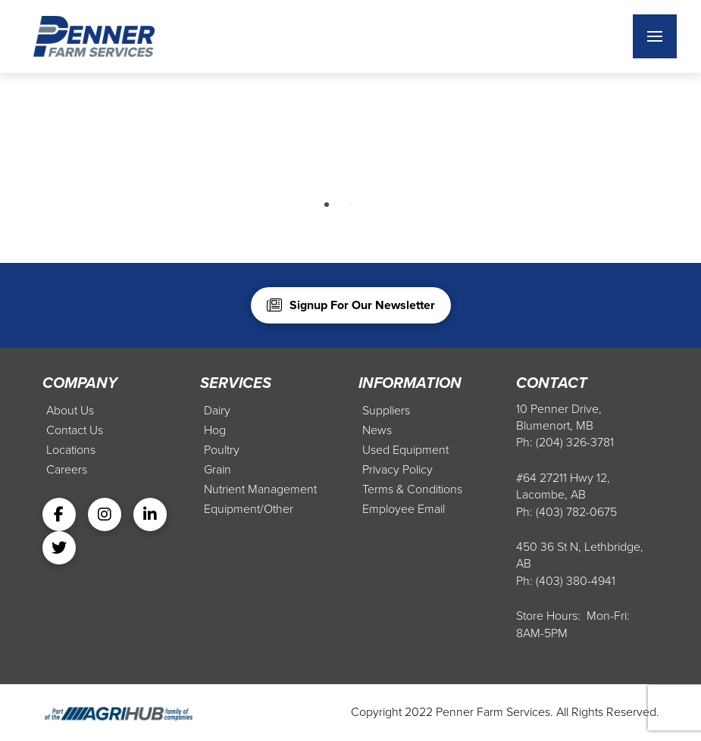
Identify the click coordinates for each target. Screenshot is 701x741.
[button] (655, 36)
